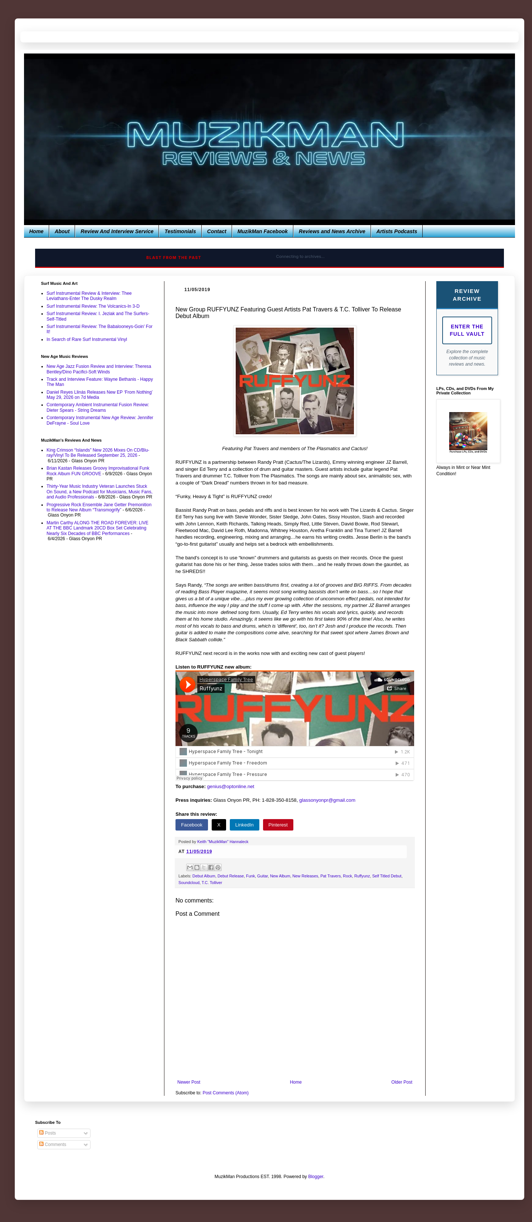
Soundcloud (189, 882)
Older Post (401, 1082)
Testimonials (180, 231)
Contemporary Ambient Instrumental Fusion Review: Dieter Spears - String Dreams (98, 407)
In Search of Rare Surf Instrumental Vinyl (87, 339)
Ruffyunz (362, 876)
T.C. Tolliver (212, 882)
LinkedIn (244, 825)
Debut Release (231, 876)
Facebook (191, 825)
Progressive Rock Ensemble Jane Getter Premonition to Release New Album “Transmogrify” (99, 507)
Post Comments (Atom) (225, 1092)
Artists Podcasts (396, 231)
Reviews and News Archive (332, 231)
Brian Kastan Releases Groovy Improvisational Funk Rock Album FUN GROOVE (98, 471)
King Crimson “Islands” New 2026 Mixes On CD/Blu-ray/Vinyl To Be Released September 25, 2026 (98, 453)
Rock (347, 876)
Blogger (315, 1176)
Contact (216, 231)
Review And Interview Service (117, 231)
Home (36, 231)
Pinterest (278, 825)
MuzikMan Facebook (263, 231)
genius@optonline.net (231, 786)
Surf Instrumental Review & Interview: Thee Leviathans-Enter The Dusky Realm (89, 296)
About (62, 231)
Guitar (262, 876)
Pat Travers (330, 876)
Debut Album (203, 876)
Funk (250, 876)
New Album (280, 876)
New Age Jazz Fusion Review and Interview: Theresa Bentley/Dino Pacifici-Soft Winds (99, 369)
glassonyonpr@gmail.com (327, 800)
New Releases (305, 876)
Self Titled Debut (386, 876)
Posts (47, 1133)
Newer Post (188, 1082)
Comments (52, 1144)
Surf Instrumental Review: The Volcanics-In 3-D (93, 306)
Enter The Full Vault (467, 330)
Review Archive (467, 295)
